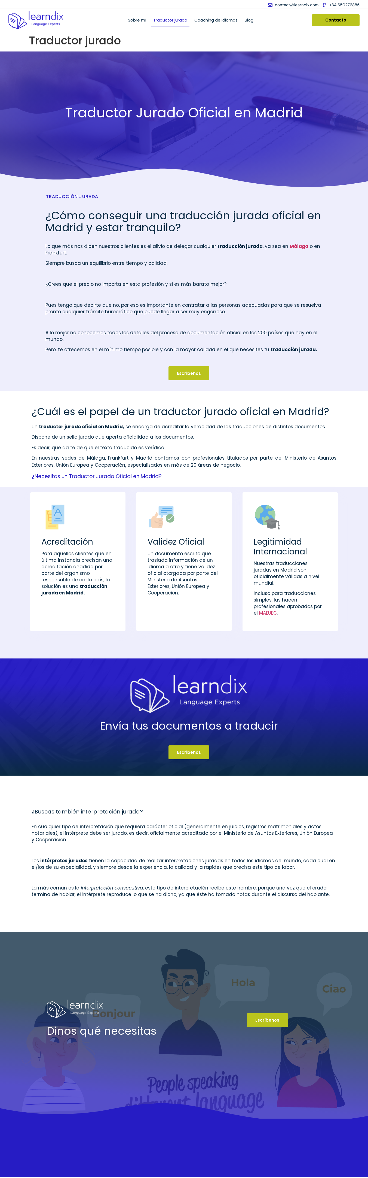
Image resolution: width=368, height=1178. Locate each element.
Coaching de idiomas (216, 20)
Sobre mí (137, 20)
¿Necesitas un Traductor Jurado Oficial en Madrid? (97, 476)
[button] (181, 474)
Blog (249, 20)
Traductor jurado (170, 20)
